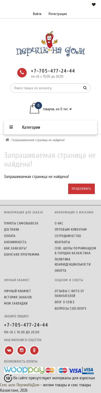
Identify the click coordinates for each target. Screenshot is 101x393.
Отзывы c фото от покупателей (70, 293)
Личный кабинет (17, 291)
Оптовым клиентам (71, 229)
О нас (59, 223)
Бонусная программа (22, 254)
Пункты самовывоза (21, 223)
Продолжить (81, 189)
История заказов (18, 297)
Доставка (11, 229)
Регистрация (57, 14)
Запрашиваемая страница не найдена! (38, 140)
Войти (37, 14)
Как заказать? (15, 248)
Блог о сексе (65, 302)
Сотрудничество (68, 236)
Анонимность (15, 242)
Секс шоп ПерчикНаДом (19, 385)
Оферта (61, 271)
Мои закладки (15, 303)
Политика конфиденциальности (73, 261)
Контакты (62, 242)
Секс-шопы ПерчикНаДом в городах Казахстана (75, 250)
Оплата (10, 236)
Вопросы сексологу (70, 308)
